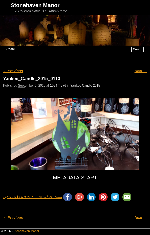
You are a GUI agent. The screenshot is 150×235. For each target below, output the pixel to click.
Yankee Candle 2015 (85, 85)
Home (10, 49)
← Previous (13, 71)
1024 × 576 (58, 85)
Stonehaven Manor (35, 5)
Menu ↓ (138, 49)
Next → (141, 71)
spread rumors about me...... (32, 197)
